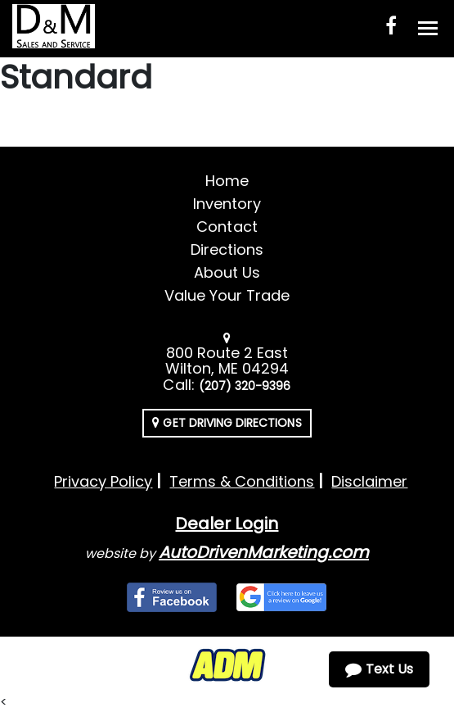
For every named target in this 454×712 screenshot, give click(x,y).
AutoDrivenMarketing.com (264, 552)
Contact (226, 226)
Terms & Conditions (241, 481)
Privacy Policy (103, 481)
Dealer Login (226, 523)
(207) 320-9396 (245, 386)
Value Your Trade (227, 295)
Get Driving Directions (226, 423)
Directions (227, 249)
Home (227, 180)
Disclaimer (369, 481)
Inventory (227, 203)
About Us (227, 272)
